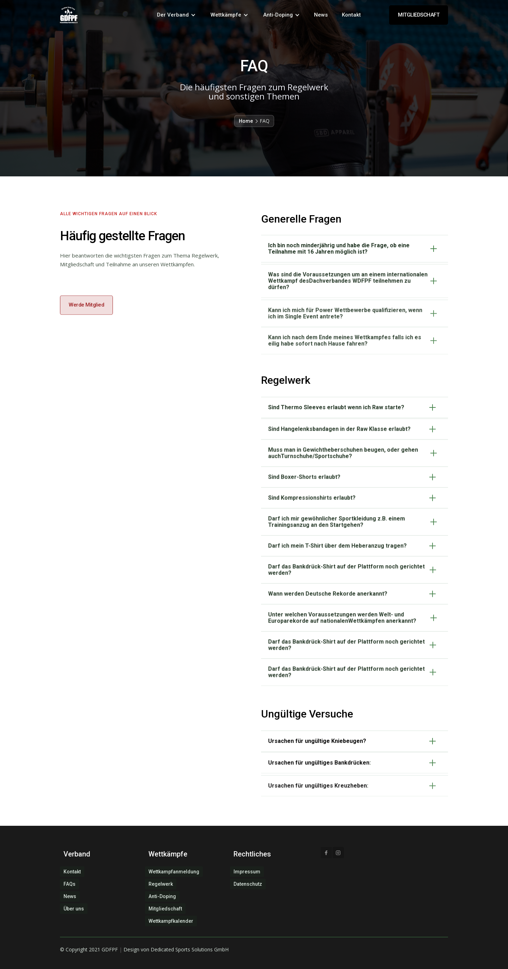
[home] (69, 15)
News (321, 15)
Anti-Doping (162, 896)
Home (246, 121)
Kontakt (351, 15)
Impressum (247, 871)
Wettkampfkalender (171, 921)
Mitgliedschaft (165, 909)
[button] (176, 15)
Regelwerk (161, 884)
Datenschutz (248, 884)
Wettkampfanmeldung (174, 871)
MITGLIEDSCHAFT (418, 15)
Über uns (74, 909)
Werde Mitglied (86, 324)
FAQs (69, 884)
